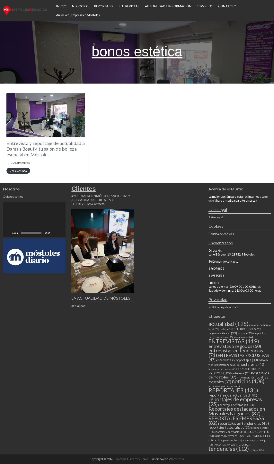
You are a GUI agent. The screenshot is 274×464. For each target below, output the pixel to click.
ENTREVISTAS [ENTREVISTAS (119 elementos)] (233, 341)
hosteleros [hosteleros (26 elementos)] (240, 373)
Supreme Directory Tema (132, 459)
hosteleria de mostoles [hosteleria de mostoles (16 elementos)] (223, 369)
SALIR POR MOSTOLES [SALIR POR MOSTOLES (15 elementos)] (228, 436)
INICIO (61, 6)
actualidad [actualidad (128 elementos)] (228, 323)
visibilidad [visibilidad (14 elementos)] (257, 450)
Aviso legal (215, 217)
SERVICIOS (205, 6)
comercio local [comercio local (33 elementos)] (222, 333)
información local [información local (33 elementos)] (253, 377)
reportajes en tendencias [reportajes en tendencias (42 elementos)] (243, 423)
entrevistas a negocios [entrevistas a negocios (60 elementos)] (234, 346)
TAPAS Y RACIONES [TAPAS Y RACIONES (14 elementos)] (225, 444)
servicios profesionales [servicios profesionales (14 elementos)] (227, 440)
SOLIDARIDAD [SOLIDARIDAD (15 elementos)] (252, 440)
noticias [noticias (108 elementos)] (248, 381)
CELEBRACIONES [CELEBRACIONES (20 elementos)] (247, 329)
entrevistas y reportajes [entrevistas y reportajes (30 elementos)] (237, 360)
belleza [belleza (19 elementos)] (226, 329)
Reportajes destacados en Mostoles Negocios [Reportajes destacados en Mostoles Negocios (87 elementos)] (236, 411)
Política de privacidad (223, 307)
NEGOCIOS (80, 6)
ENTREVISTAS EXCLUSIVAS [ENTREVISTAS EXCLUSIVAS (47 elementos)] (238, 357)
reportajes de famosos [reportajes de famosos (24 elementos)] (236, 405)
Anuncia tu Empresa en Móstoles (78, 15)
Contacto (98, 204)
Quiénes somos (13, 196)
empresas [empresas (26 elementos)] (243, 337)
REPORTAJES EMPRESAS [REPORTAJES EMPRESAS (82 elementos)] (236, 420)
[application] (34, 219)
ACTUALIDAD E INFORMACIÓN (168, 6)
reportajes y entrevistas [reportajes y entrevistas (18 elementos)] (229, 431)
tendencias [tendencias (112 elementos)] (228, 448)
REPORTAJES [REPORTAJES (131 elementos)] (233, 390)
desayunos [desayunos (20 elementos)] (224, 337)
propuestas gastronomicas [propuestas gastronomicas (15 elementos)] (224, 386)
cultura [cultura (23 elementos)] (245, 333)
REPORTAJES (103, 6)
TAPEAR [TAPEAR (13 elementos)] (244, 444)
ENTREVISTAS (129, 6)
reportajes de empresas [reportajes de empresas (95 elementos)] (235, 401)
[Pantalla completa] (60, 233)
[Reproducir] (8, 233)
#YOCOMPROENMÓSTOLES (92, 196)
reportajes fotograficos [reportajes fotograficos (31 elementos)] (229, 427)
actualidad (78, 306)
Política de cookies (221, 234)
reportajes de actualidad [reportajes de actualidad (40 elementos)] (232, 395)
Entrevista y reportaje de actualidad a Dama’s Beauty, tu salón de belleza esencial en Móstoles (45, 148)
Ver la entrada (18, 170)
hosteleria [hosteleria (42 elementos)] (252, 364)
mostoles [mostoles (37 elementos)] (219, 381)
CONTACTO (227, 6)
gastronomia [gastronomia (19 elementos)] (229, 364)
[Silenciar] (54, 233)
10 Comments (20, 162)
